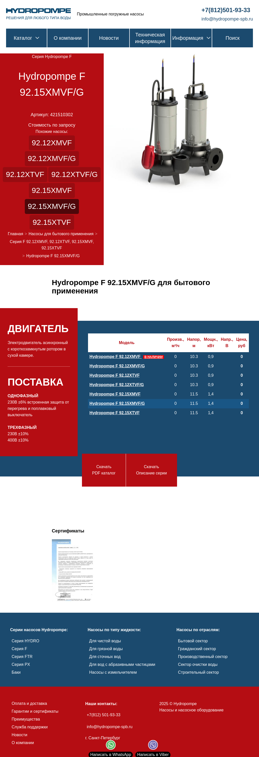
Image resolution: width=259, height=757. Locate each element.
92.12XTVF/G (74, 174)
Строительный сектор (198, 672)
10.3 (194, 356)
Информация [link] (191, 38)
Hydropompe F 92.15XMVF (115, 394)
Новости (19, 735)
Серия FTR (22, 656)
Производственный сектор (203, 656)
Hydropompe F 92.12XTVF (115, 375)
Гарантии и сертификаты (35, 711)
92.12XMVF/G (52, 158)
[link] (38, 14)
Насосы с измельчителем (113, 672)
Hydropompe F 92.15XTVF (115, 413)
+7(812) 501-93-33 (103, 715)
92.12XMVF (52, 142)
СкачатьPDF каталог (104, 470)
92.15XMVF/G (52, 206)
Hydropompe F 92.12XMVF (127, 356)
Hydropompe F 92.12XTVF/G (117, 385)
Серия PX (21, 664)
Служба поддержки (30, 727)
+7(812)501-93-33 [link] (226, 10)
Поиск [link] (233, 38)
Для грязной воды (106, 649)
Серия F (19, 649)
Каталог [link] (26, 38)
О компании (23, 743)
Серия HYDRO (25, 641)
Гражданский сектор (197, 649)
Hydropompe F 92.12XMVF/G (117, 366)
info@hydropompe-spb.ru (110, 727)
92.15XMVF (52, 190)
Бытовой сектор (193, 641)
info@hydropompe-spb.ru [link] (227, 19)
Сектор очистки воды (198, 664)
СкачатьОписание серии (151, 470)
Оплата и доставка (29, 703)
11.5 (194, 394)
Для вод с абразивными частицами (122, 664)
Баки (16, 672)
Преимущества (26, 719)
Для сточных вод (105, 656)
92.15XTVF (52, 222)
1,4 (210, 394)
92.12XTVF (25, 174)
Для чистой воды (105, 641)
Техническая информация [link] (150, 38)
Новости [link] (109, 38)
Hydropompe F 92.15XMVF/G (117, 403)
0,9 (210, 356)
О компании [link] (67, 38)
